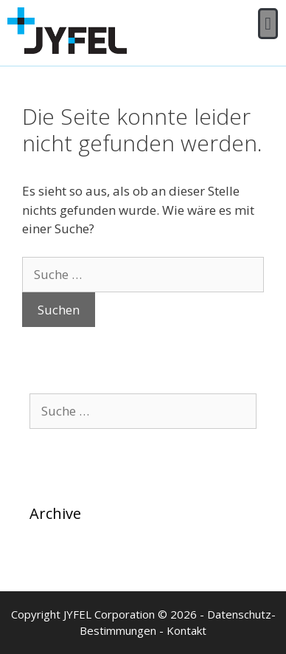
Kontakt (186, 630)
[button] (268, 23)
